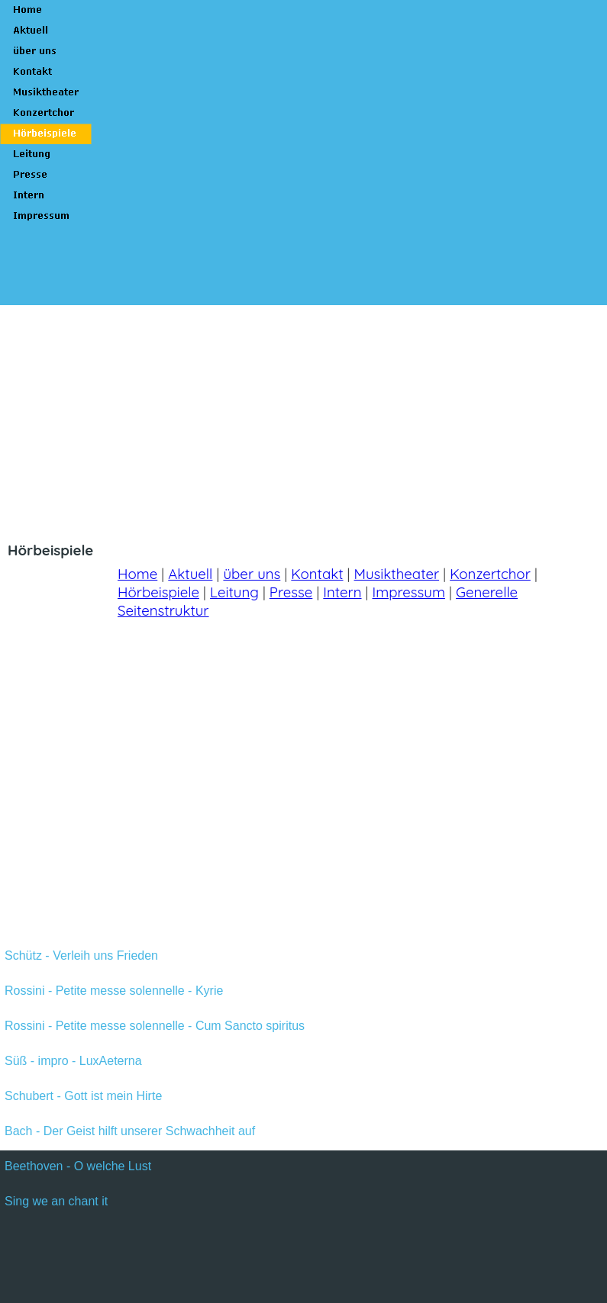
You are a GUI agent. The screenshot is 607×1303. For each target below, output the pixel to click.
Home (137, 574)
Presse (291, 592)
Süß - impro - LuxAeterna (73, 1060)
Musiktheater (397, 574)
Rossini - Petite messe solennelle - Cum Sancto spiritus (155, 1025)
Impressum (409, 592)
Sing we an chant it (56, 1201)
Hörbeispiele (158, 592)
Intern (342, 592)
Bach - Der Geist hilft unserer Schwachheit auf (130, 1130)
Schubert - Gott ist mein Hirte (83, 1095)
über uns (251, 574)
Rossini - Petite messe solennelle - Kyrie (114, 990)
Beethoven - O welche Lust (78, 1166)
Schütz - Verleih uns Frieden (81, 955)
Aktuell (190, 574)
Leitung (234, 592)
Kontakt (317, 574)
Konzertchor (490, 574)
